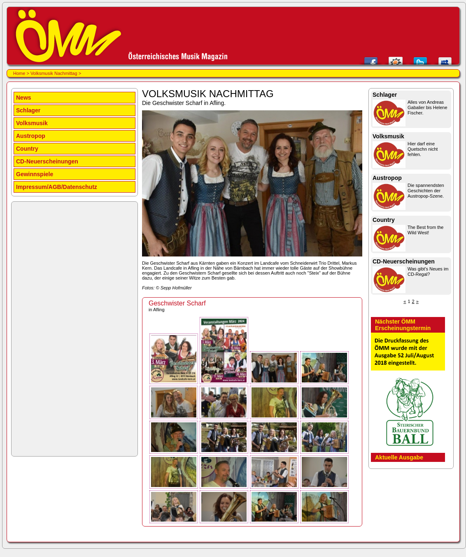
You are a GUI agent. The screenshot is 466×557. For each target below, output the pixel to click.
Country (27, 148)
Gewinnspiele (34, 174)
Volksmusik (32, 123)
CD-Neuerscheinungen (47, 161)
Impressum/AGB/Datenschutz (56, 187)
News (23, 97)
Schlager (28, 110)
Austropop (30, 136)
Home (19, 73)
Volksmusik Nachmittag (53, 73)
